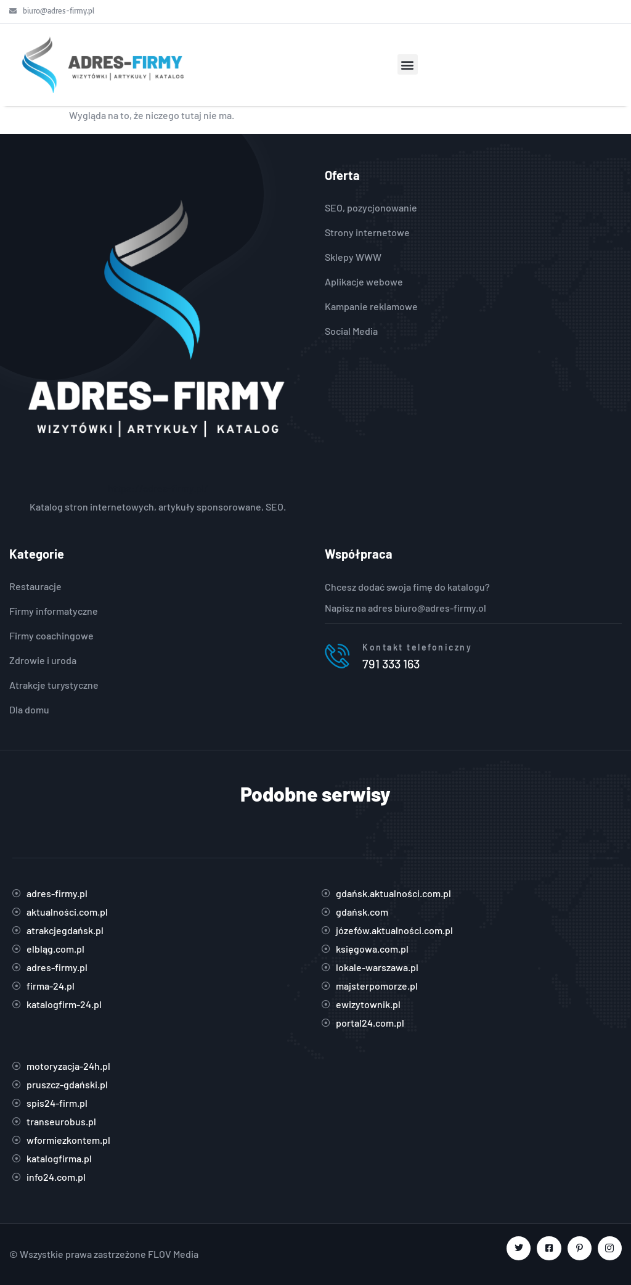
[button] (407, 64)
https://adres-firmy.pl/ (158, 488)
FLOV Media (173, 1254)
